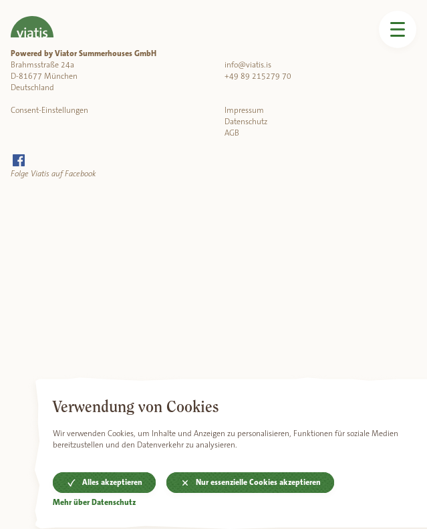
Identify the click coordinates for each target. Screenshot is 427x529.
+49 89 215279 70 (258, 76)
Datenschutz (246, 121)
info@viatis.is (248, 64)
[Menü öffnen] (397, 29)
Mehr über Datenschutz (94, 503)
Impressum (244, 110)
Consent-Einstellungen (49, 110)
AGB (232, 133)
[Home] (32, 18)
